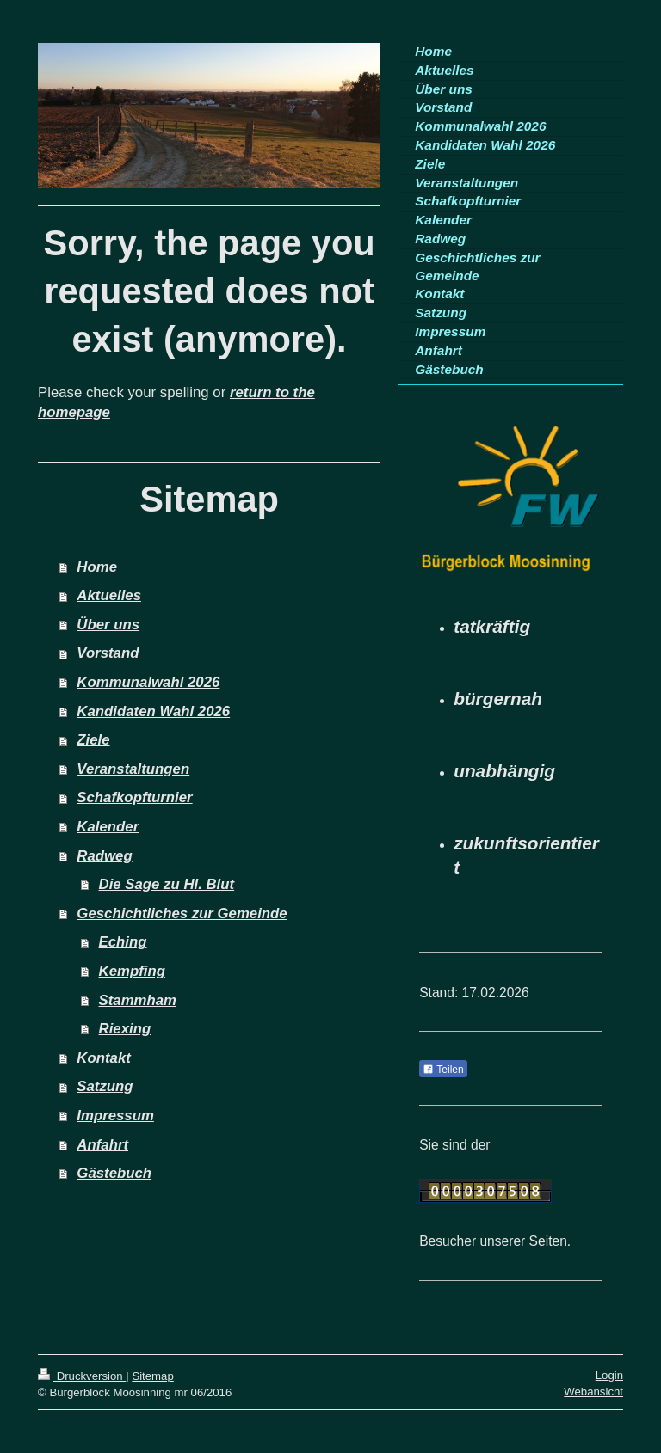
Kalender (108, 826)
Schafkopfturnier (134, 797)
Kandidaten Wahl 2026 (153, 711)
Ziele (93, 740)
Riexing (125, 1029)
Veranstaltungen (133, 769)
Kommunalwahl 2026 (148, 682)
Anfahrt (102, 1145)
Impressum (115, 1115)
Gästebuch (114, 1173)
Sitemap (152, 1376)
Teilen (443, 1070)
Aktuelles (109, 595)
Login (609, 1375)
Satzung (105, 1086)
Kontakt (103, 1058)
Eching (123, 942)
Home (97, 567)
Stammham (137, 1000)
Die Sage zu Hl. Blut (167, 884)
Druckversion (82, 1376)
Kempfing (132, 971)
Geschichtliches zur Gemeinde (182, 913)
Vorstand (108, 653)
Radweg (104, 856)
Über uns (108, 624)
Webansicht (593, 1391)
